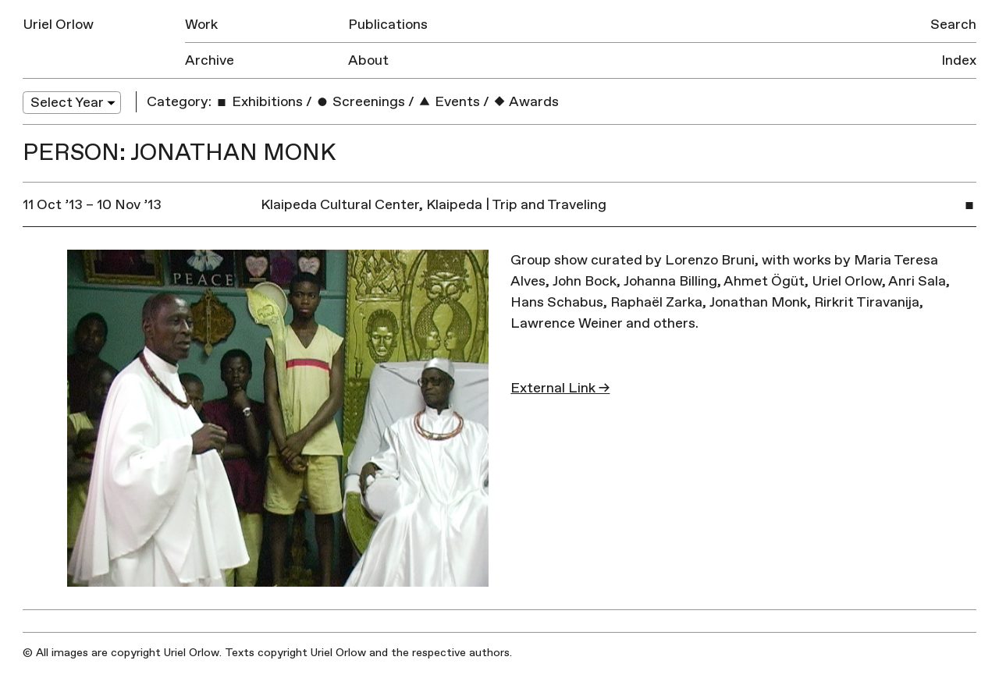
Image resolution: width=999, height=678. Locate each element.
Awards (525, 102)
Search (953, 25)
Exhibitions (259, 102)
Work (201, 25)
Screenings (360, 102)
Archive (209, 60)
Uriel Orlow (58, 25)
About (368, 60)
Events (449, 102)
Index (958, 60)
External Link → (560, 388)
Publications (388, 25)
